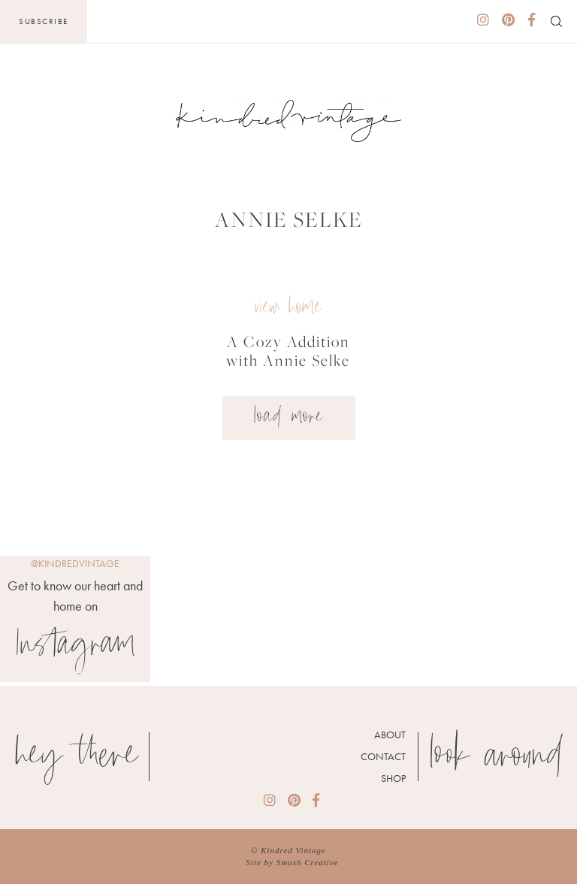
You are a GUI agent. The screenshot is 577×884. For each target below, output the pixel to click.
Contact (383, 756)
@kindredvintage (75, 563)
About (390, 734)
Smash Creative (307, 862)
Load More (289, 417)
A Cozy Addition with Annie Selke (288, 350)
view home (288, 308)
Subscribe (43, 21)
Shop (393, 778)
